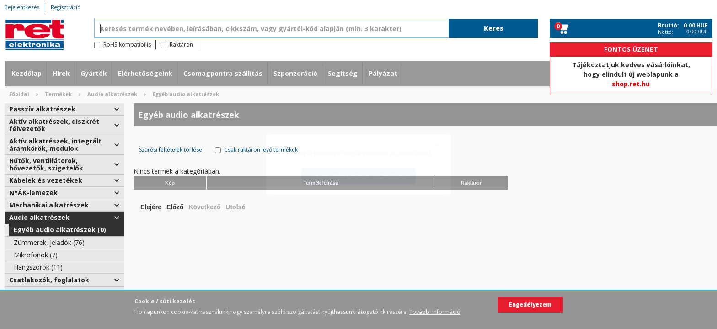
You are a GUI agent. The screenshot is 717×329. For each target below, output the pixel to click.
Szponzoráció (295, 73)
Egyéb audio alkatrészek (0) (60, 229)
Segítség (343, 73)
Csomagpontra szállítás (222, 73)
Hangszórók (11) (38, 267)
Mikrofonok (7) (36, 254)
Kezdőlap (26, 73)
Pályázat (383, 73)
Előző (174, 207)
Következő (204, 207)
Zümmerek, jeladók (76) (49, 242)
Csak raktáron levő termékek (261, 150)
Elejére (150, 207)
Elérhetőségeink (145, 73)
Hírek (61, 73)
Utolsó (235, 207)
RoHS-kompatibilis (127, 44)
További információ (434, 312)
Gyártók (93, 73)
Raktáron (181, 44)
